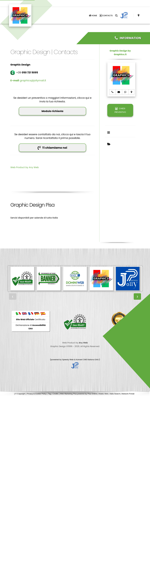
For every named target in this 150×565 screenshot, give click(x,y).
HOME (93, 15)
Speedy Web (68, 359)
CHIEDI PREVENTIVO (120, 110)
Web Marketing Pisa (68, 394)
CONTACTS (106, 15)
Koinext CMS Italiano (85, 359)
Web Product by (19, 167)
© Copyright (20, 394)
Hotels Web (103, 394)
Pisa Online (92, 394)
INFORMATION (128, 38)
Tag (49, 394)
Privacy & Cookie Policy (36, 394)
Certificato (30, 319)
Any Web (34, 167)
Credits (55, 394)
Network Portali (128, 394)
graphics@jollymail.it (28, 80)
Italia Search (115, 394)
